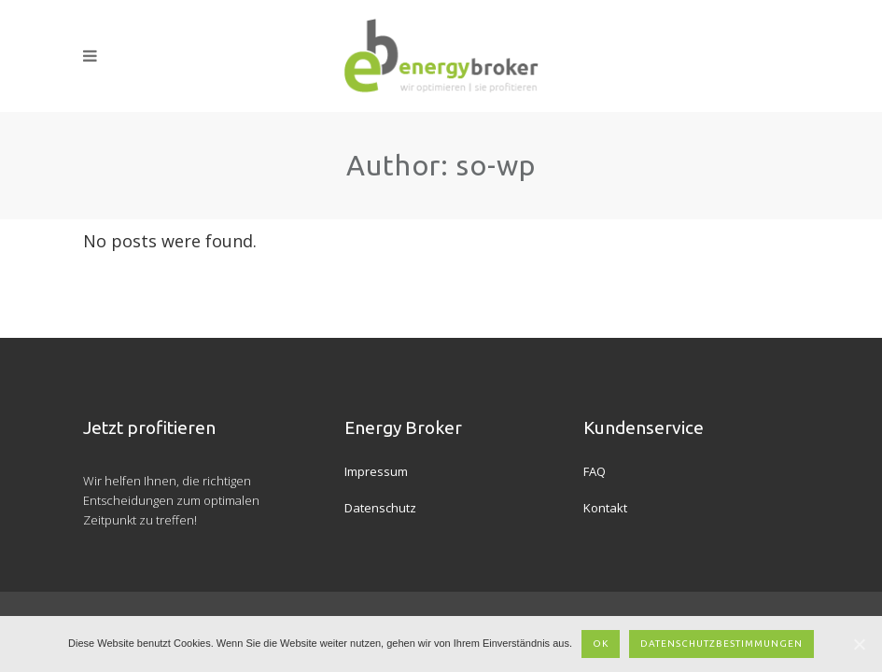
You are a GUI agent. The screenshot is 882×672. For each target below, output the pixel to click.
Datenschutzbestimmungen (721, 643)
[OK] (858, 644)
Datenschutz (380, 507)
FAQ (594, 471)
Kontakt (605, 507)
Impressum (376, 471)
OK (601, 643)
